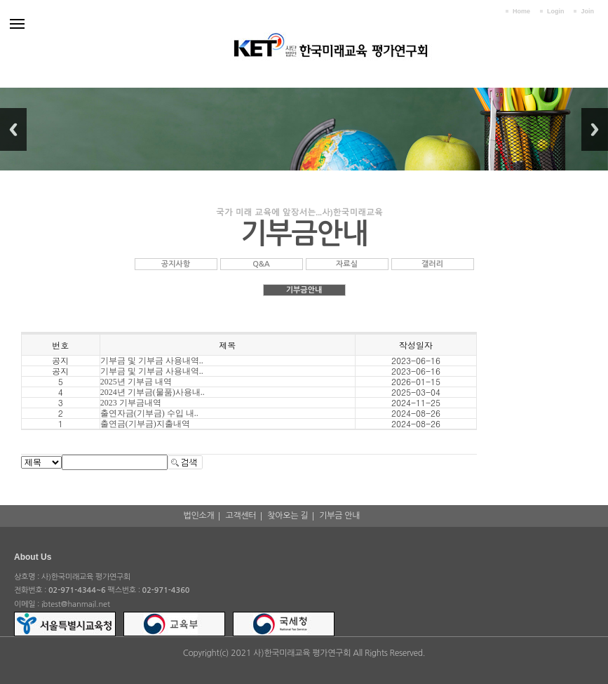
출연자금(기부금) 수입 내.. (149, 413)
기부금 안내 (339, 515)
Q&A (261, 264)
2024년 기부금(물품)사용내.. (152, 392)
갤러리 (432, 264)
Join (587, 11)
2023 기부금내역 (130, 403)
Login (556, 11)
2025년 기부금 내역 (136, 382)
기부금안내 (304, 290)
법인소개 (199, 515)
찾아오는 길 (287, 515)
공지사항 (175, 264)
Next (594, 129)
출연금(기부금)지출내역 (145, 424)
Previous (13, 129)
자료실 (347, 264)
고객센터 (240, 515)
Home (521, 11)
